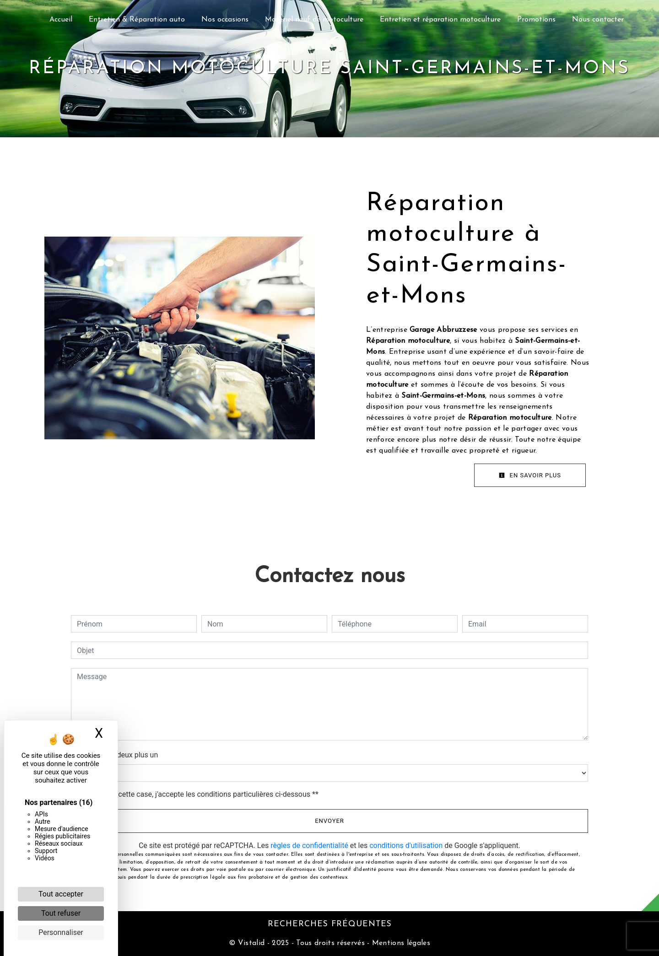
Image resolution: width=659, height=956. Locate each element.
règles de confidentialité (309, 845)
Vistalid (251, 943)
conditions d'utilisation (406, 845)
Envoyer (329, 820)
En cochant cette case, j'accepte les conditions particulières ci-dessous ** (199, 794)
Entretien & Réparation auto (137, 19)
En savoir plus (530, 475)
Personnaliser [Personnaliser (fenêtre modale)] (60, 932)
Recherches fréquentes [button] (330, 924)
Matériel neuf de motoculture (314, 19)
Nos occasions (224, 19)
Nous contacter (598, 19)
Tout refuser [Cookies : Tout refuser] (61, 913)
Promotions (536, 19)
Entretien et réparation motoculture (440, 19)
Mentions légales (400, 943)
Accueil (60, 19)
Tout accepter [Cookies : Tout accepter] (60, 894)
